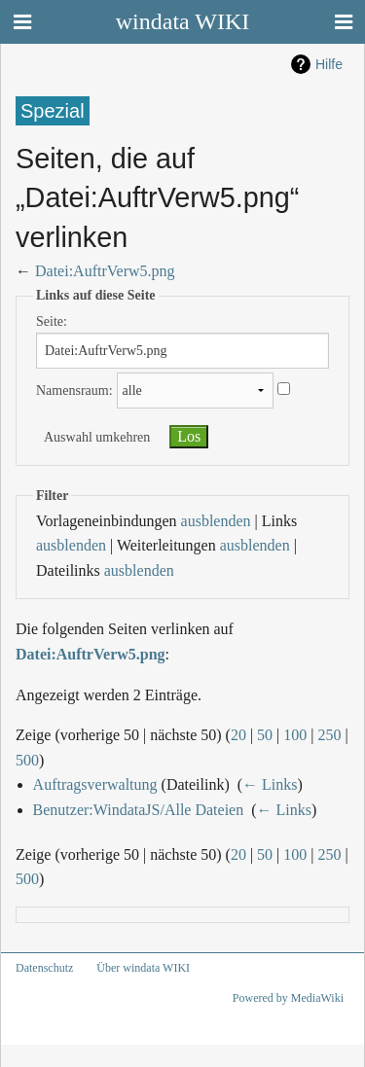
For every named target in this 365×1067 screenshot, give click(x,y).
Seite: (51, 321)
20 (238, 735)
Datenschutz (44, 968)
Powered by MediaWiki (288, 998)
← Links (269, 784)
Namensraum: (74, 390)
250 (330, 735)
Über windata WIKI (143, 968)
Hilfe (329, 64)
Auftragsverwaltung (95, 784)
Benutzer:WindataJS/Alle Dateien (138, 809)
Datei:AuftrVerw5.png (105, 271)
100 (295, 735)
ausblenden (216, 521)
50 (265, 735)
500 (27, 760)
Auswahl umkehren (97, 437)
